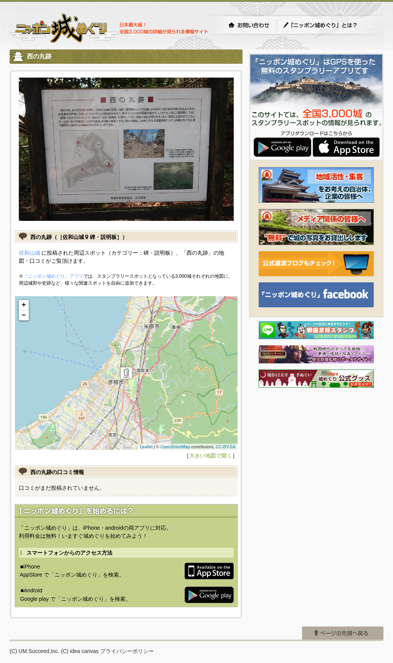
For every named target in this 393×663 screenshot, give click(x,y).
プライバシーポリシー (127, 651)
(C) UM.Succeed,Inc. (34, 651)
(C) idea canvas (80, 651)
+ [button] (24, 305)
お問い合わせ (248, 25)
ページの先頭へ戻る (342, 633)
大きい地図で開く (210, 455)
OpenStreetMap (175, 446)
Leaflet (146, 446)
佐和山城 (29, 253)
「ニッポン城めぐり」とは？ (327, 25)
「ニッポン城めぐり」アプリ (53, 276)
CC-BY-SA (226, 446)
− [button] (24, 315)
